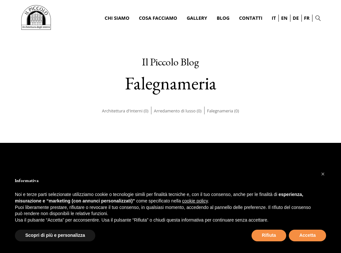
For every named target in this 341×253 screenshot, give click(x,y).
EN (284, 18)
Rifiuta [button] (269, 235)
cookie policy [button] (195, 200)
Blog (223, 18)
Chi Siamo (117, 18)
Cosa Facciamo (158, 18)
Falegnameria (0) (223, 111)
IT (274, 18)
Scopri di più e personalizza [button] (55, 235)
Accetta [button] (307, 235)
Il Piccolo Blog (170, 62)
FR (307, 18)
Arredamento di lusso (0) (178, 111)
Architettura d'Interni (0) (125, 111)
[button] (323, 174)
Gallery (197, 18)
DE (296, 18)
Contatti (250, 18)
